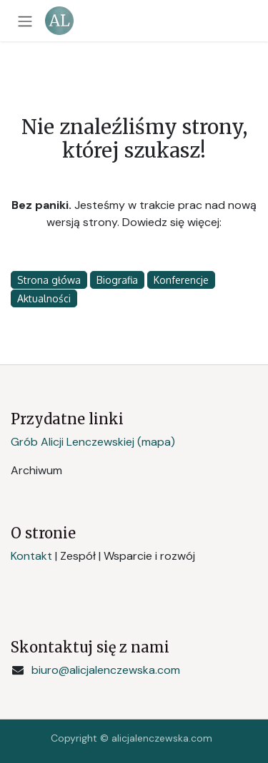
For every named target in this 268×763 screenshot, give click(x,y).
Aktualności (44, 298)
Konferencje (181, 280)
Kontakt (31, 555)
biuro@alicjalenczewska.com (105, 669)
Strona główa (49, 280)
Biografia (117, 280)
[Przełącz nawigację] (25, 21)
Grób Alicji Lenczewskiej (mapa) (93, 441)
